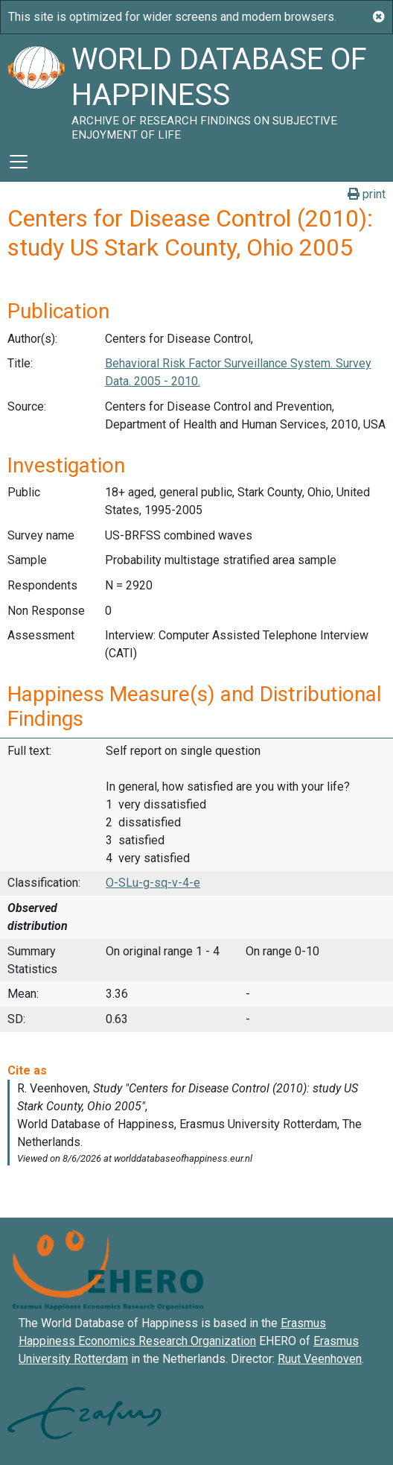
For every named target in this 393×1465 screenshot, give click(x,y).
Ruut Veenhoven (320, 1359)
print (367, 194)
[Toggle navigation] (18, 162)
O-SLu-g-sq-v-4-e (153, 883)
